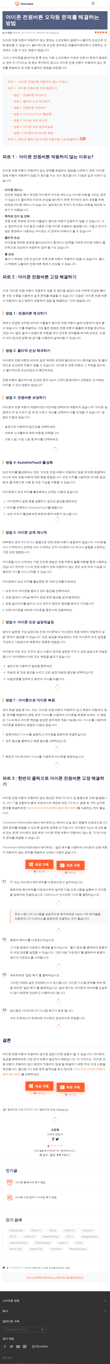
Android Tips (36, 1244)
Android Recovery (18, 1238)
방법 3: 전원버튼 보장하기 (30, 107)
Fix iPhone (56, 1244)
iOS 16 (70, 1232)
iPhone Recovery (78, 1244)
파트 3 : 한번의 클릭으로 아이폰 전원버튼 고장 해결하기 (43, 139)
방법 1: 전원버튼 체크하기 (30, 95)
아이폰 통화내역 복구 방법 (30, 1177)
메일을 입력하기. (24, 1325)
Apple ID (63, 1238)
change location (90, 1232)
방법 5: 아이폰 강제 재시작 (30, 120)
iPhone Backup (43, 1238)
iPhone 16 (69, 1226)
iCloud (79, 1238)
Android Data (16, 1226)
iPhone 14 (30, 1232)
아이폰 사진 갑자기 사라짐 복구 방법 (36, 1192)
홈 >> (7, 1263)
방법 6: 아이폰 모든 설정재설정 (33, 126)
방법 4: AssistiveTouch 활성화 (33, 114)
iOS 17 (13, 1232)
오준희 (8, 33)
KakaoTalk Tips (50, 1232)
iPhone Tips (15, 1244)
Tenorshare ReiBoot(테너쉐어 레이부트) (52, 808)
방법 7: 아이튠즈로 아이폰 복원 (33, 133)
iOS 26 (53, 1226)
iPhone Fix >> (18, 1263)
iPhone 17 (36, 1226)
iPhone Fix (54, 33)
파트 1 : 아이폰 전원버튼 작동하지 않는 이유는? (38, 81)
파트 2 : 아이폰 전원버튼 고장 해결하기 (32, 88)
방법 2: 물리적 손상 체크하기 (32, 101)
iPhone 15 (88, 1226)
